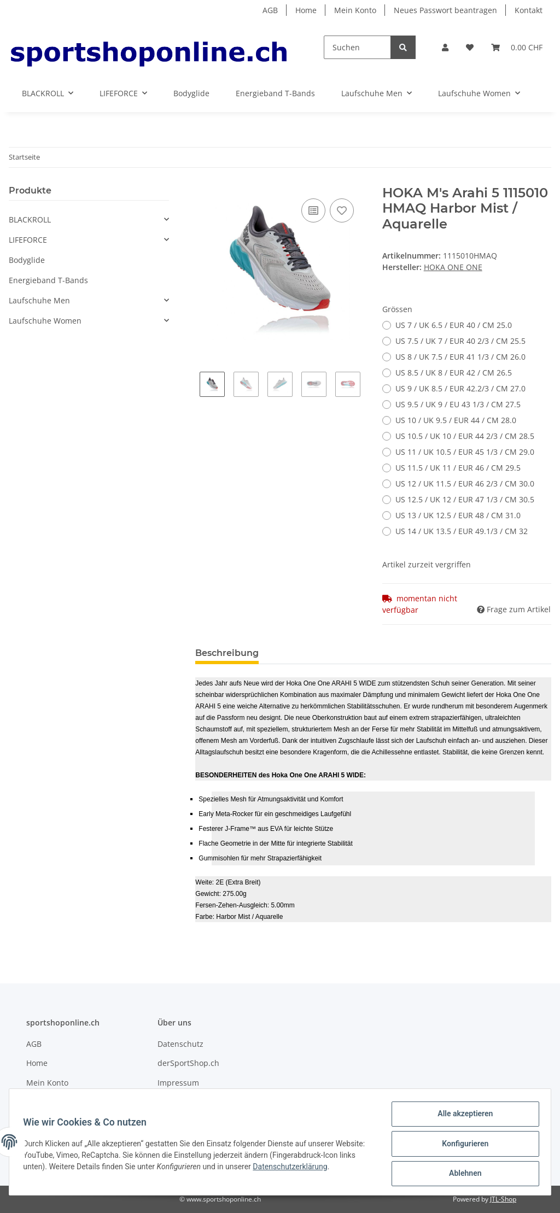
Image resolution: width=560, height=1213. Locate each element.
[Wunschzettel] (469, 47)
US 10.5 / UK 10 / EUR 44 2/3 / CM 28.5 (464, 436)
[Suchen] (357, 47)
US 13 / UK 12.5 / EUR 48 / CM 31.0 (458, 515)
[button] (445, 47)
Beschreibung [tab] (227, 653)
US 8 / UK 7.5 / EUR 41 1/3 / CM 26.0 (460, 356)
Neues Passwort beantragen (445, 10)
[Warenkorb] (516, 47)
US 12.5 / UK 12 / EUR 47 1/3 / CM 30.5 (464, 499)
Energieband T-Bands (48, 280)
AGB (270, 10)
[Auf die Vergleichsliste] (313, 210)
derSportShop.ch (188, 1063)
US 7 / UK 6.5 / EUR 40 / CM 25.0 (453, 325)
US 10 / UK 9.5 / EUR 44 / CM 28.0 (455, 420)
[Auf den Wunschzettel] (342, 210)
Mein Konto (355, 10)
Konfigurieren (461, 1145)
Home (306, 10)
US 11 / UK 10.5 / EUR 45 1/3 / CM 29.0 (464, 452)
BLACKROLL (30, 219)
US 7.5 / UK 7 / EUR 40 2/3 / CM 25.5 (460, 341)
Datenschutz (180, 1044)
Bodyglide (27, 260)
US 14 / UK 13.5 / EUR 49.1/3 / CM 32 (461, 531)
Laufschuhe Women (45, 320)
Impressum (178, 1082)
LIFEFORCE (28, 240)
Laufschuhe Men (39, 300)
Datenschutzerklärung (328, 1168)
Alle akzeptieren (461, 1117)
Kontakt (528, 10)
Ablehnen (461, 1174)
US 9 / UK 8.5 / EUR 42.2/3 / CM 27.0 (460, 388)
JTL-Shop (503, 1199)
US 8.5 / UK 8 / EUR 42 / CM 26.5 (453, 372)
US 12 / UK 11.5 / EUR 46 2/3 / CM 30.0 (464, 483)
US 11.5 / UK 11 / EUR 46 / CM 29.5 (458, 467)
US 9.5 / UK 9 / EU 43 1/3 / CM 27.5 (458, 404)
